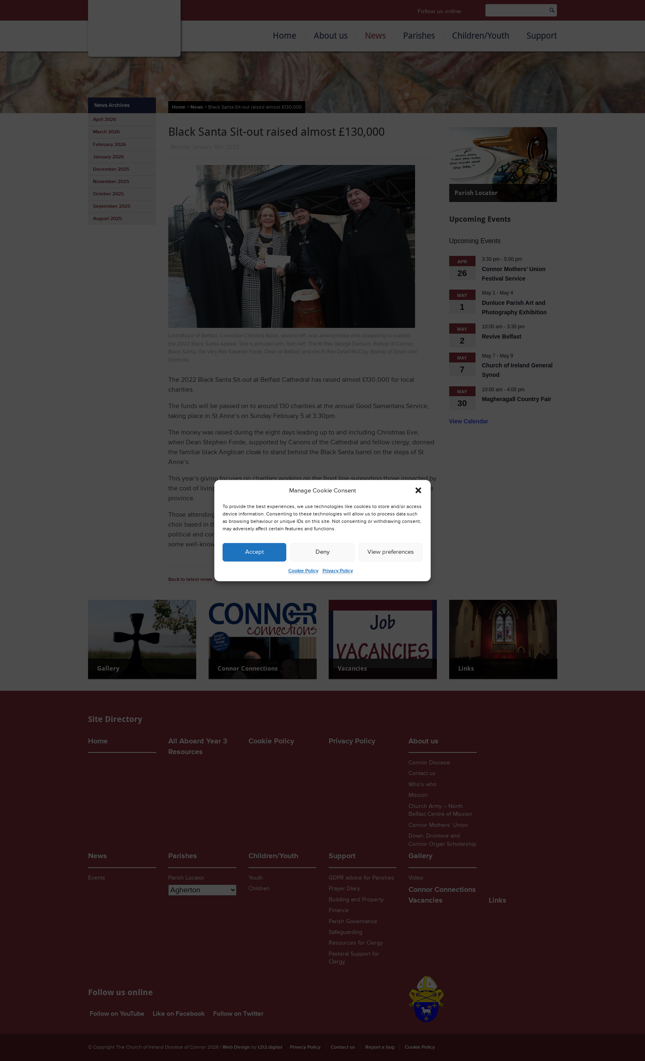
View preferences (390, 552)
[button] (418, 490)
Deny (322, 552)
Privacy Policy (337, 571)
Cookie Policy (303, 571)
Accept (254, 552)
